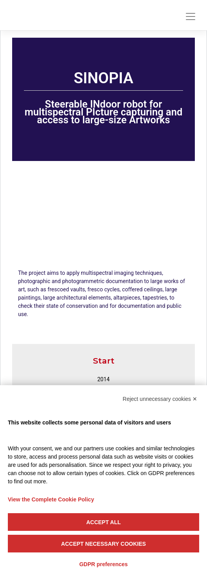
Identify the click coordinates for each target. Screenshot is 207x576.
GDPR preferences (103, 564)
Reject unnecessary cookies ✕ (160, 399)
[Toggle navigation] (190, 16)
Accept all (103, 522)
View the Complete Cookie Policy (51, 499)
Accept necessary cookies (103, 544)
